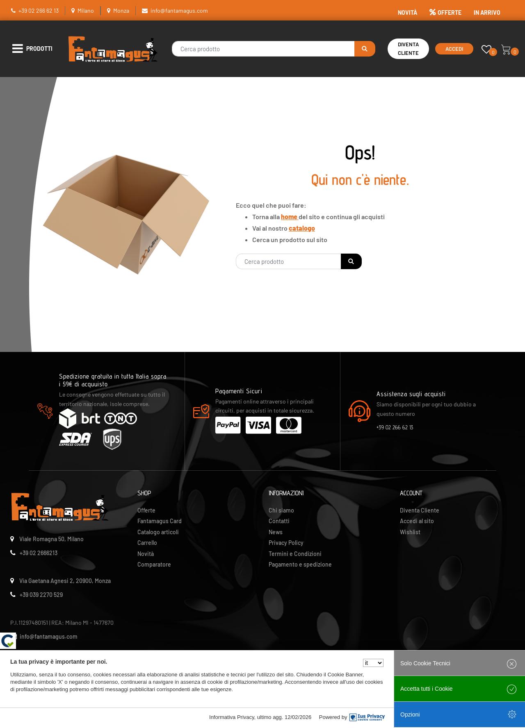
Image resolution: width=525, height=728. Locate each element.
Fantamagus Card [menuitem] (159, 520)
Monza (121, 10)
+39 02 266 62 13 (38, 10)
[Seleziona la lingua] (373, 663)
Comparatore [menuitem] (154, 564)
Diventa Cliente (408, 48)
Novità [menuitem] (145, 553)
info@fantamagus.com (179, 10)
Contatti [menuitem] (279, 520)
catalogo (302, 228)
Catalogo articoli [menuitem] (158, 531)
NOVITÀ (407, 12)
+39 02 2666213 (38, 552)
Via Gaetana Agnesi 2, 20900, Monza (65, 580)
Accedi (454, 48)
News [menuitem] (276, 531)
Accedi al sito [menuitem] (417, 520)
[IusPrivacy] (367, 717)
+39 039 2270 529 (41, 594)
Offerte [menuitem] (146, 510)
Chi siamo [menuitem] (281, 510)
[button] (364, 49)
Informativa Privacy (231, 717)
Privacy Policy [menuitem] (286, 542)
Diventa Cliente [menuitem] (419, 510)
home (290, 216)
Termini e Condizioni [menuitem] (295, 553)
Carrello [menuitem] (147, 542)
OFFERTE (445, 12)
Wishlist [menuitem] (410, 531)
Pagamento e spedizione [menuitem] (300, 564)
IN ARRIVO (487, 12)
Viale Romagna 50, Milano (51, 538)
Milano (86, 10)
